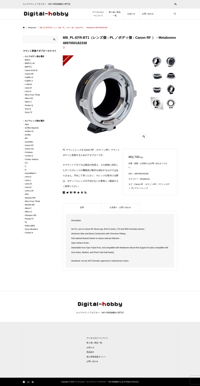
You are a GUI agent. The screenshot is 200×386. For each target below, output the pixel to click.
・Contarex (28, 152)
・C (24, 166)
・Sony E (27, 109)
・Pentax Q (28, 105)
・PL (25, 222)
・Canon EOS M (30, 70)
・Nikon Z (27, 102)
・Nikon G (27, 212)
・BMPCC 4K (29, 63)
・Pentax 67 (28, 219)
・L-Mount (27, 84)
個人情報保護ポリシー (96, 357)
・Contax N (28, 233)
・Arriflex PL (28, 131)
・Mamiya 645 (29, 198)
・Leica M (27, 88)
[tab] (82, 207)
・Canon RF (28, 74)
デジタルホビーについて (98, 14)
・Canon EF (28, 145)
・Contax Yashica (30, 159)
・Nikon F (27, 208)
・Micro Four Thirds (31, 95)
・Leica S (27, 91)
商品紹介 (90, 352)
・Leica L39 (28, 191)
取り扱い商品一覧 (115, 14)
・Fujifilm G (28, 77)
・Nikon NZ (28, 98)
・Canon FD (28, 149)
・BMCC (27, 60)
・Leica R (27, 187)
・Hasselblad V (29, 173)
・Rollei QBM (29, 226)
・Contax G (28, 156)
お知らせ (131, 14)
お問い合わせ (148, 14)
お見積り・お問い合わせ (120, 207)
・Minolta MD (29, 205)
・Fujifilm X (28, 81)
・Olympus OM (29, 215)
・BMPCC (27, 67)
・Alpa (26, 124)
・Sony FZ (27, 112)
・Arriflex (27, 135)
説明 (82, 207)
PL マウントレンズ (140, 188)
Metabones (145, 179)
